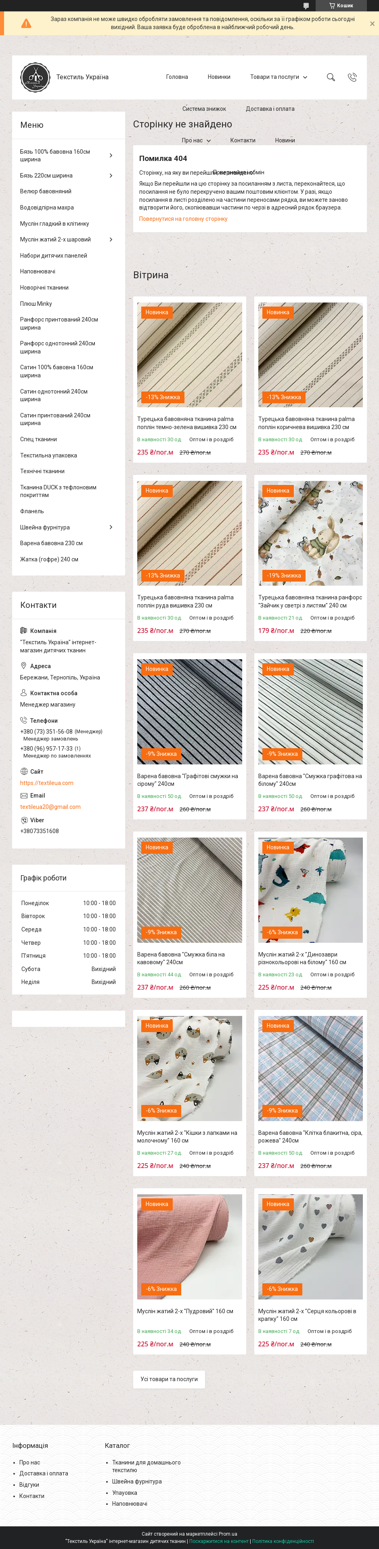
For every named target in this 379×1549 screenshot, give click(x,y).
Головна (177, 77)
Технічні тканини (42, 471)
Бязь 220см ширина (46, 175)
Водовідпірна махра (47, 207)
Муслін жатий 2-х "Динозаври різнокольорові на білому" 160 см (302, 958)
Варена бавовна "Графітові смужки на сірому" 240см (187, 780)
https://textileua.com (46, 783)
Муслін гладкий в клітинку (54, 223)
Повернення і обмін (238, 172)
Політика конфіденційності (283, 1541)
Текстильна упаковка (48, 455)
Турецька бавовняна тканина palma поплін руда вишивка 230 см (185, 601)
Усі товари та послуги (169, 1379)
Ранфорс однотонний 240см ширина (57, 347)
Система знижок (204, 109)
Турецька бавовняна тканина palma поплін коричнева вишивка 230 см (306, 423)
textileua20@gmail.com (50, 807)
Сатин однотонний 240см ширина (54, 395)
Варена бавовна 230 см (51, 543)
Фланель (32, 511)
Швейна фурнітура (45, 527)
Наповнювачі (37, 271)
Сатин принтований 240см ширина (55, 419)
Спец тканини (38, 439)
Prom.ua (228, 1534)
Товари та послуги (274, 77)
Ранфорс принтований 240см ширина (59, 323)
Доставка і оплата (270, 109)
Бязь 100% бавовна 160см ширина (55, 155)
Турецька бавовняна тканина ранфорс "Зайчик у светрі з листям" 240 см (310, 601)
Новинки (219, 77)
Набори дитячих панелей (53, 255)
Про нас (192, 140)
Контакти (242, 140)
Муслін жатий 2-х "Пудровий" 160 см (185, 1311)
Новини (285, 140)
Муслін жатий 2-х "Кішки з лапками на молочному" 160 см (187, 1137)
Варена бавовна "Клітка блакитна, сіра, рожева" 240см (310, 1137)
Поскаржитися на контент (219, 1541)
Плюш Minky (36, 303)
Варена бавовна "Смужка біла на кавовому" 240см (181, 958)
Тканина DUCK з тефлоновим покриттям (58, 491)
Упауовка (124, 1493)
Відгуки (29, 1484)
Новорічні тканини (44, 287)
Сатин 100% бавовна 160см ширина (56, 371)
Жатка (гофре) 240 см (49, 559)
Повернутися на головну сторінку (183, 219)
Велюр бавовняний (45, 191)
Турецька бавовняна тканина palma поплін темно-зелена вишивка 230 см (187, 423)
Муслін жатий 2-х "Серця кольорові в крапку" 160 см (307, 1315)
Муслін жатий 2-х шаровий (55, 239)
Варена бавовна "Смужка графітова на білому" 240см (310, 780)
